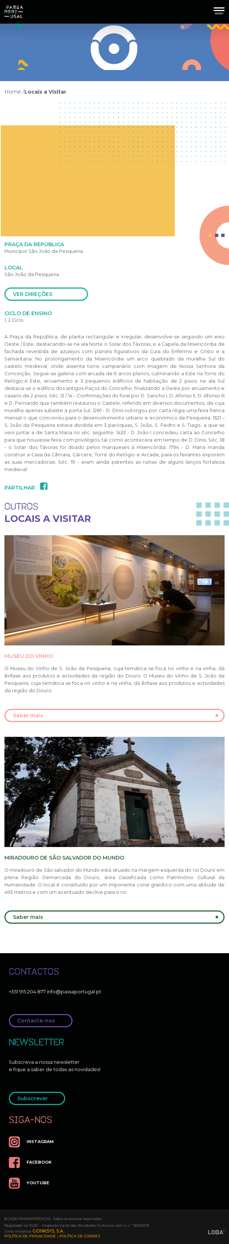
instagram (31, 1141)
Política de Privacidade (30, 1236)
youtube (29, 1183)
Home (12, 91)
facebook (30, 1162)
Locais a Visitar (45, 91)
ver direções (48, 294)
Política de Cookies (79, 1236)
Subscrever (39, 1098)
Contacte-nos (42, 1020)
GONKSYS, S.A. (48, 1231)
